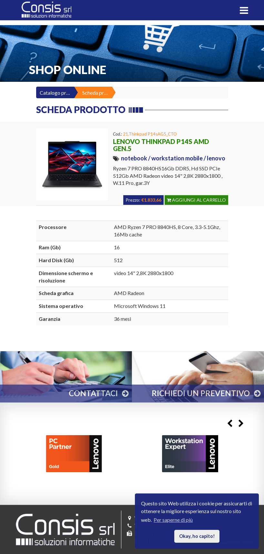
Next (241, 423)
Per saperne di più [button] (173, 520)
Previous (230, 423)
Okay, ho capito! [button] (197, 536)
